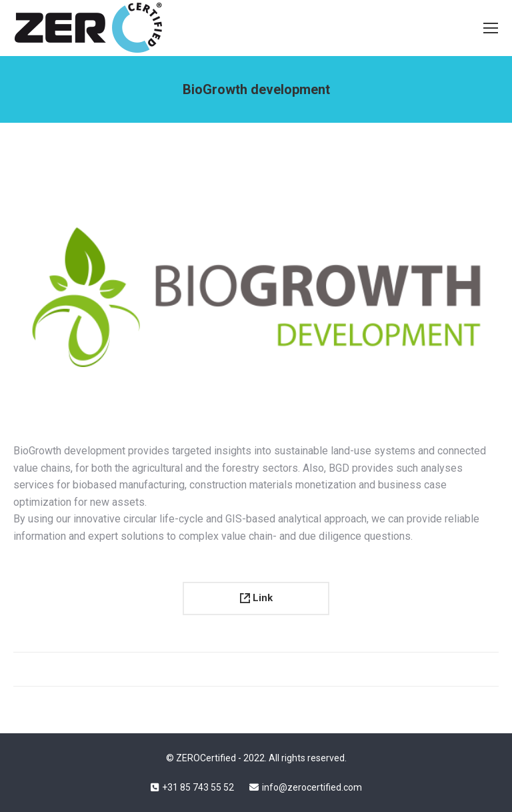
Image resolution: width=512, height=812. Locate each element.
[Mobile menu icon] (491, 28)
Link (256, 598)
